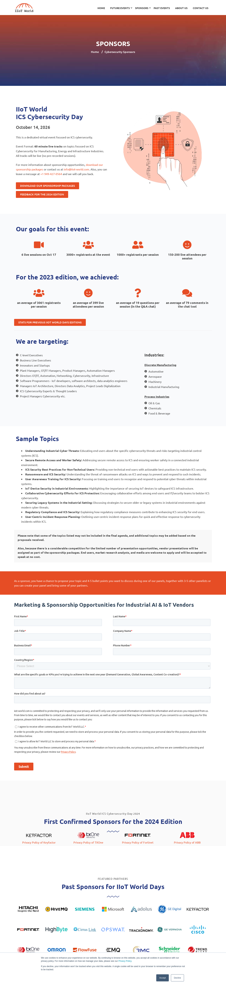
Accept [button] (162, 978)
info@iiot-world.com (76, 169)
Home (101, 8)
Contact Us (200, 8)
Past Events (162, 8)
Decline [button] (177, 978)
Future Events (120, 8)
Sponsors (141, 8)
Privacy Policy (125, 961)
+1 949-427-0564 (51, 174)
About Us (181, 8)
